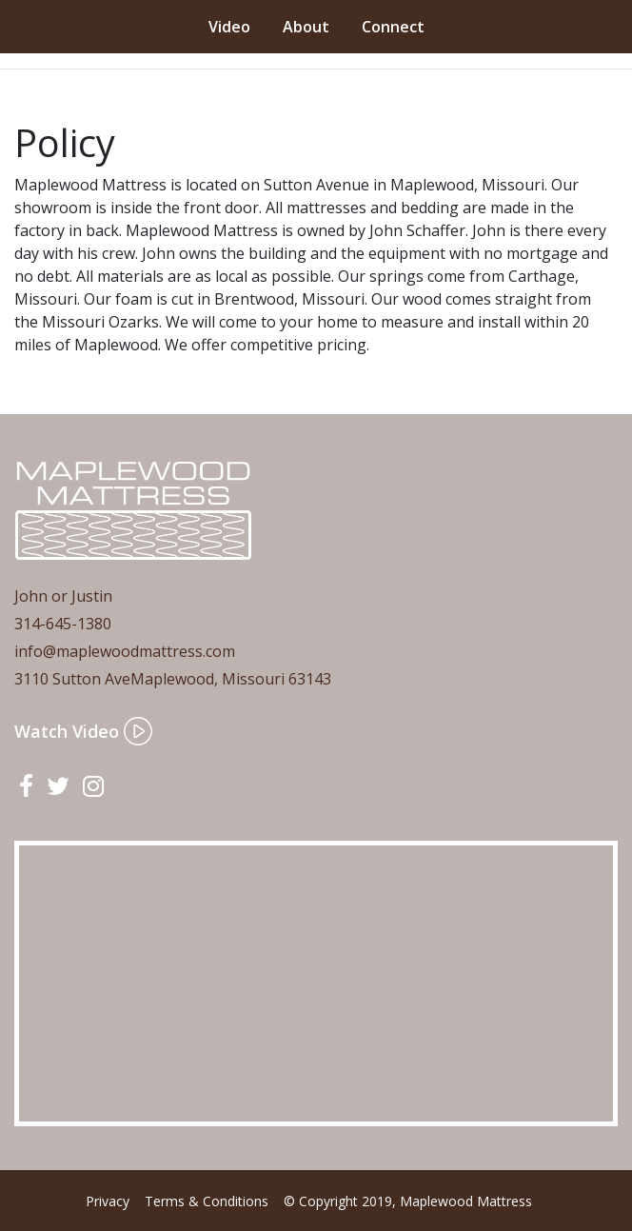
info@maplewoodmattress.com (124, 651)
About (306, 26)
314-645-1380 (62, 623)
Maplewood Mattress (466, 1201)
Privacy (107, 1201)
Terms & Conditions (206, 1201)
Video (229, 26)
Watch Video (83, 731)
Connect (393, 26)
